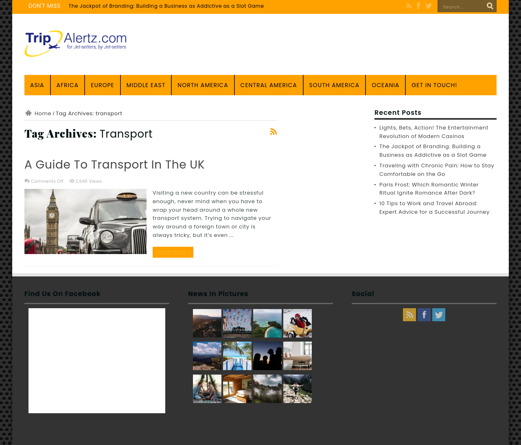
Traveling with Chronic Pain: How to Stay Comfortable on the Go (436, 170)
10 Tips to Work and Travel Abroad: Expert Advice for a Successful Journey (434, 207)
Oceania (385, 85)
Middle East (146, 85)
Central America (269, 85)
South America (334, 85)
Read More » (172, 252)
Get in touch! (434, 85)
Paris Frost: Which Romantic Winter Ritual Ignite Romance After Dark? (429, 189)
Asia (37, 85)
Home (43, 113)
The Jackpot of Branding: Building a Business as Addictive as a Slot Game (166, 5)
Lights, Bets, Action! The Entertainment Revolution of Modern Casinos (433, 132)
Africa (68, 85)
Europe (102, 85)
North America (202, 85)
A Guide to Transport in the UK (114, 165)
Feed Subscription (273, 131)
